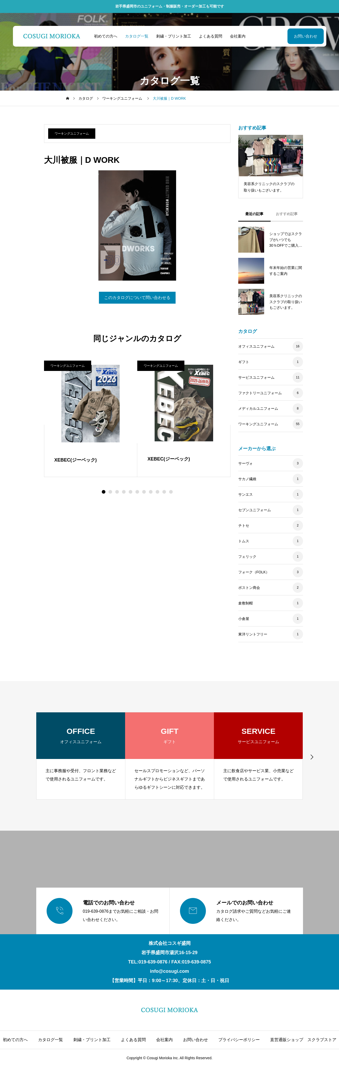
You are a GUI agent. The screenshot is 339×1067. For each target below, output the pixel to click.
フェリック (247, 556)
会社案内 (237, 36)
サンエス (245, 494)
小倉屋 (243, 619)
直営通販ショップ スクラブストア (303, 1039)
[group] (80, 756)
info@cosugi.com (169, 971)
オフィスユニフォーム (256, 346)
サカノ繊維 (247, 479)
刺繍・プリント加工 (173, 36)
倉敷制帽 (245, 603)
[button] (110, 492)
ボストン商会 (249, 588)
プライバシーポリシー (239, 1039)
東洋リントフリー (252, 634)
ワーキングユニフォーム (72, 133)
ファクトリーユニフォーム (260, 393)
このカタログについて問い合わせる (137, 297)
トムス (243, 541)
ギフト (243, 362)
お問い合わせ (305, 36)
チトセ (243, 525)
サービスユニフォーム (256, 377)
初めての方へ (105, 36)
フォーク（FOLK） (254, 572)
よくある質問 (210, 36)
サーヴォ (245, 463)
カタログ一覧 (136, 36)
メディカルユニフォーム (258, 408)
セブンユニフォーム (254, 510)
